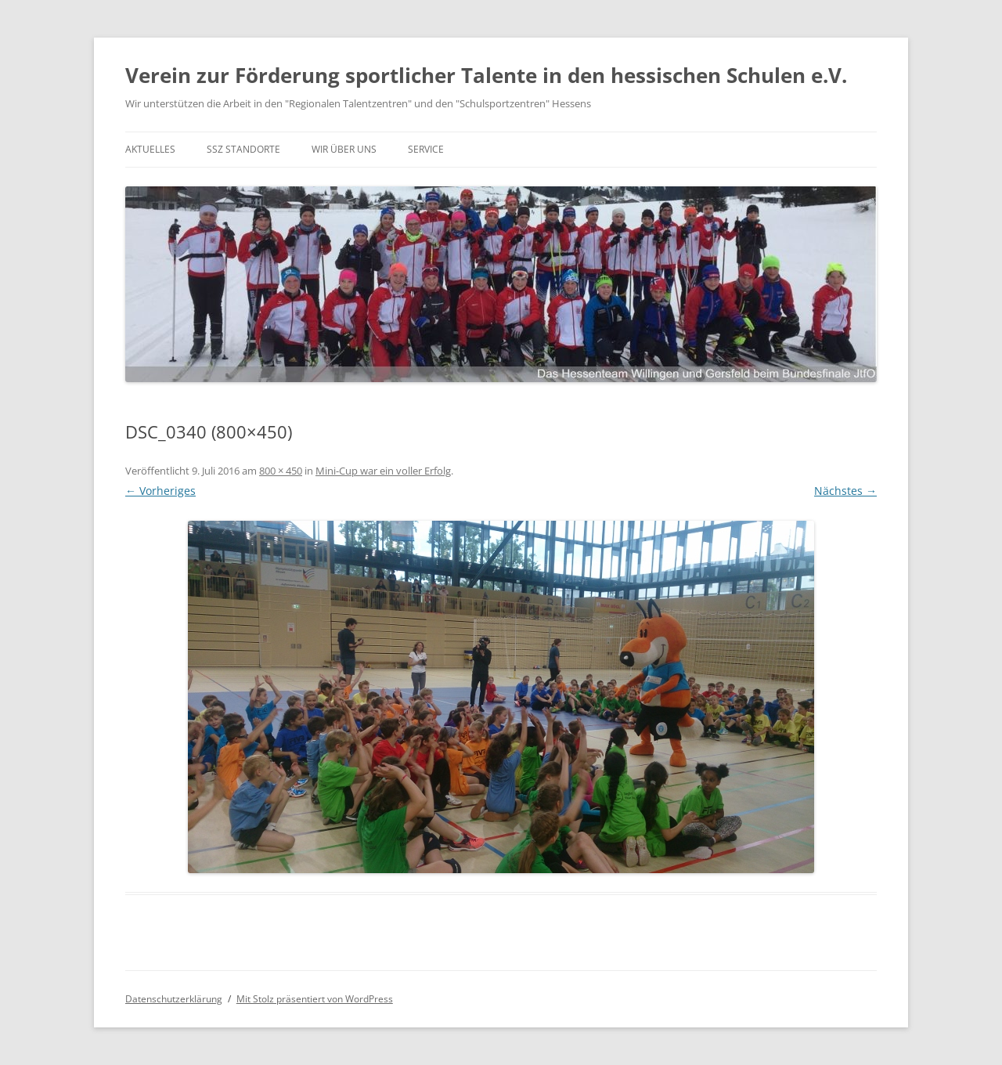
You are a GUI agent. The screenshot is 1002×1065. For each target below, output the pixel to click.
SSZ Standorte (243, 149)
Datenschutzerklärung (173, 998)
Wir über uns (344, 149)
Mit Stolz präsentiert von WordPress (314, 998)
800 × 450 (280, 471)
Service (426, 149)
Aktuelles (150, 149)
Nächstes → (845, 490)
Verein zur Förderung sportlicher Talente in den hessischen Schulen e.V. (486, 75)
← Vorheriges (160, 490)
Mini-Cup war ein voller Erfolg (383, 471)
